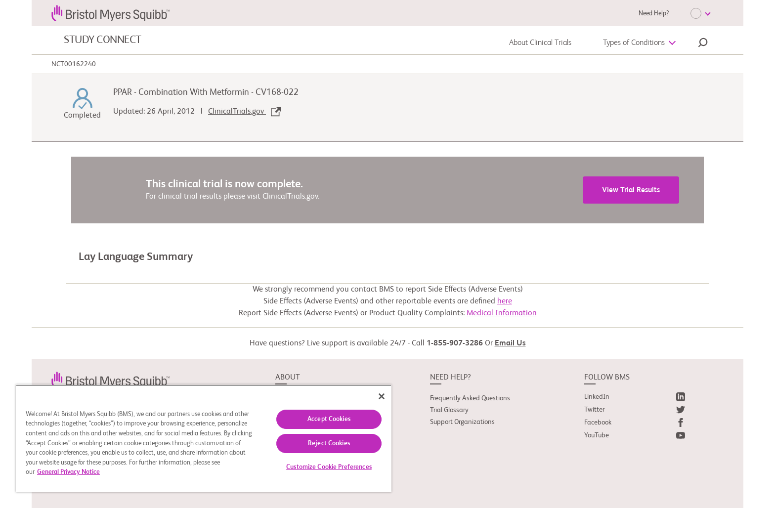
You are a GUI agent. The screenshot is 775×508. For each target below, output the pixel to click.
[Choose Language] (700, 13)
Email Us (510, 343)
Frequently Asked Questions (470, 398)
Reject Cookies (329, 443)
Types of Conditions (634, 43)
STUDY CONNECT (102, 40)
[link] (110, 379)
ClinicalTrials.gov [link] (244, 112)
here (504, 301)
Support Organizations (462, 422)
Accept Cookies (328, 419)
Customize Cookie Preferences (329, 467)
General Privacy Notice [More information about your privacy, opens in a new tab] (68, 472)
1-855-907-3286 (455, 343)
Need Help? (654, 13)
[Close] (382, 396)
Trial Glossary (449, 410)
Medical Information (502, 313)
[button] (703, 44)
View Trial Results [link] (631, 190)
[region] (203, 438)
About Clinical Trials (540, 43)
